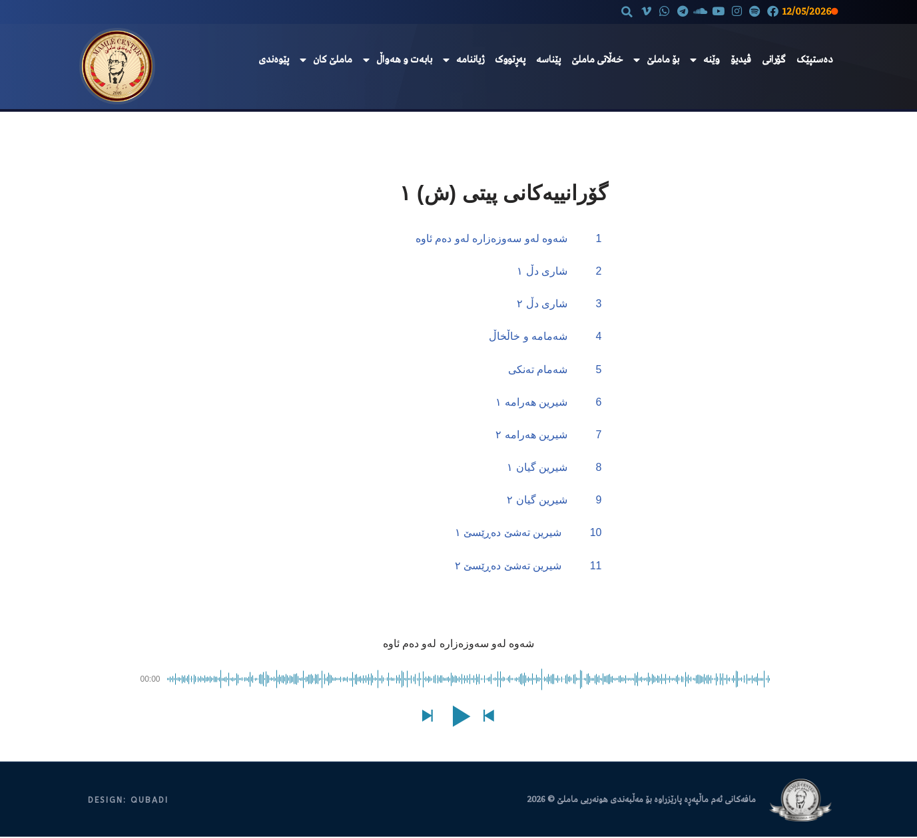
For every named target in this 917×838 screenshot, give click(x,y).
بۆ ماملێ (656, 60)
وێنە (705, 60)
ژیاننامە (463, 60)
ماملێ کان (326, 60)
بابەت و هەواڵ (397, 60)
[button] (618, 12)
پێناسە (548, 60)
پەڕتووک (510, 60)
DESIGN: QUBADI (128, 800)
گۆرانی (774, 60)
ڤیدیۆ (741, 60)
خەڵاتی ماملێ (597, 60)
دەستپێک (814, 60)
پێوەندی (273, 60)
